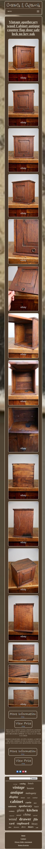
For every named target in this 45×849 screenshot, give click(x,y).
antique (17, 792)
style (28, 798)
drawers (16, 827)
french (30, 783)
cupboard (23, 823)
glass (20, 810)
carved (35, 815)
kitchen (32, 810)
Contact (23, 839)
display (13, 797)
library (35, 823)
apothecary (25, 806)
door (10, 827)
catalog (23, 784)
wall (37, 827)
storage (15, 784)
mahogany (31, 793)
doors (30, 827)
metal (18, 815)
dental (23, 798)
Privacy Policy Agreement (23, 842)
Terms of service (23, 845)
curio (28, 802)
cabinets (12, 806)
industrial (11, 815)
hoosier (30, 788)
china (27, 814)
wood (13, 819)
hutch (36, 807)
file (35, 819)
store (35, 803)
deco (23, 827)
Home (23, 835)
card (11, 823)
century (12, 811)
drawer (25, 819)
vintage (19, 787)
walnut (35, 798)
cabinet (16, 801)
